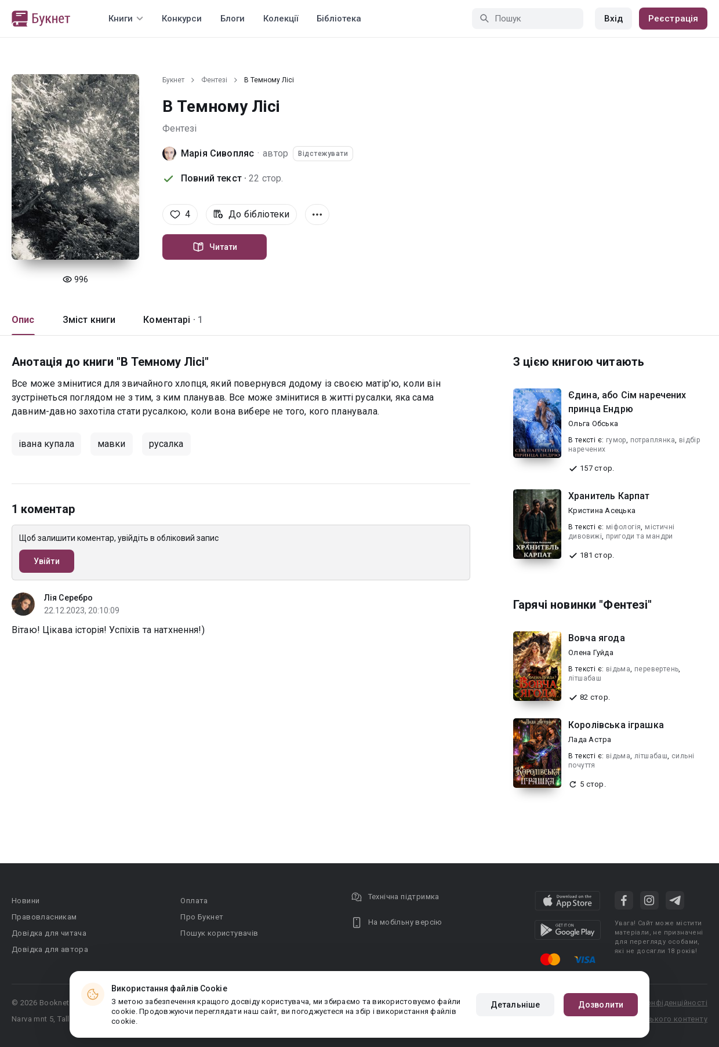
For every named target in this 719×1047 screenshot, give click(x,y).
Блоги (232, 18)
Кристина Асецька (602, 510)
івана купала (46, 443)
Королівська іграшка (616, 724)
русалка (166, 443)
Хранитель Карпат (608, 495)
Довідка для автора (50, 949)
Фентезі (214, 80)
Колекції (280, 18)
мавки (111, 443)
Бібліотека (339, 18)
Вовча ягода (596, 638)
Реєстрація (673, 18)
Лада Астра (590, 739)
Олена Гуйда (590, 652)
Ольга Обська (593, 423)
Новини (25, 900)
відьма (618, 669)
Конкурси (182, 18)
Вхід (613, 18)
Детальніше (515, 1004)
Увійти (47, 561)
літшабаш (584, 678)
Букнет (173, 80)
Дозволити (600, 1004)
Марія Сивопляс (217, 153)
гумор (616, 440)
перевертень (656, 669)
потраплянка (652, 440)
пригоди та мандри (639, 536)
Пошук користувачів (219, 933)
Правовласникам (44, 917)
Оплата (194, 900)
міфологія (623, 527)
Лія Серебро (68, 597)
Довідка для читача (49, 933)
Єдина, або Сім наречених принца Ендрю (627, 402)
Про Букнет (201, 917)
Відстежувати (323, 154)
